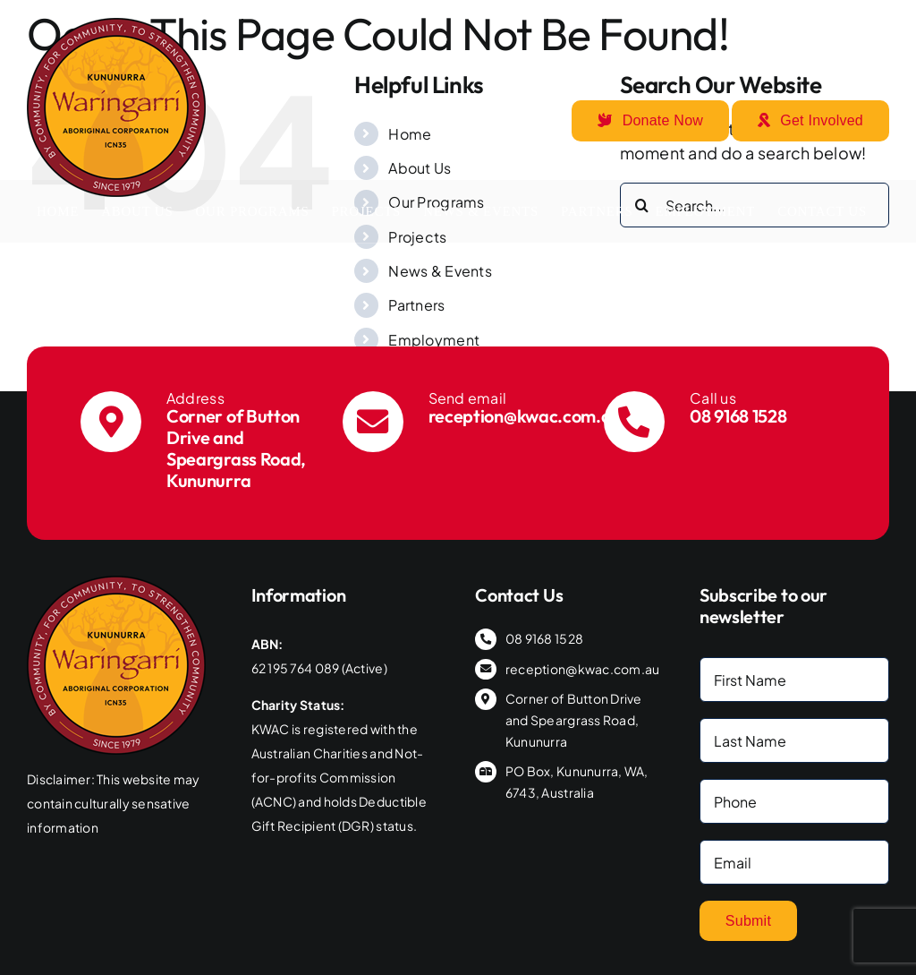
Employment (433, 339)
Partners (416, 304)
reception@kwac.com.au (525, 416)
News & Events (440, 270)
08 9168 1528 (738, 416)
